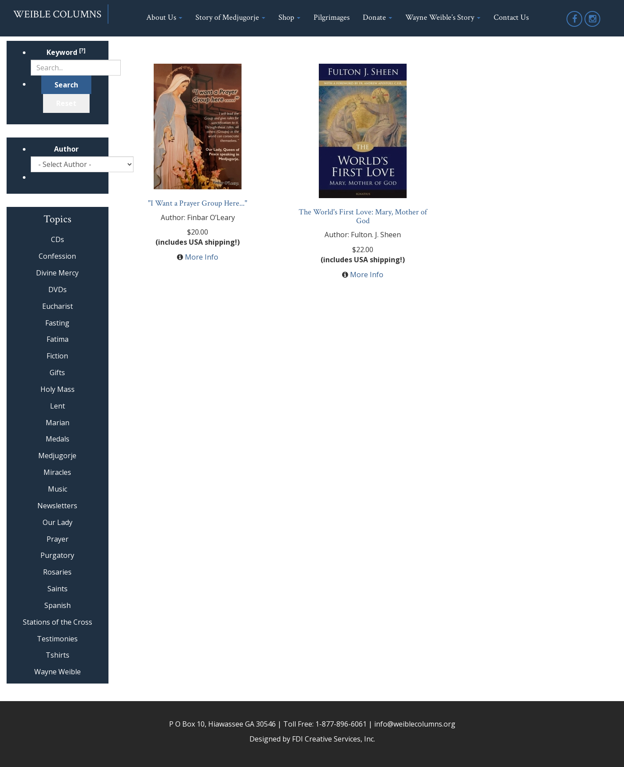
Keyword (66, 52)
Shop (289, 17)
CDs (57, 239)
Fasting (57, 323)
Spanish (57, 605)
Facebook (574, 26)
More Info (201, 257)
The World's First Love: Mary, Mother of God (363, 216)
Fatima (58, 339)
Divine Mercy (57, 273)
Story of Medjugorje (230, 17)
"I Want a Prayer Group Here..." (197, 203)
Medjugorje (57, 455)
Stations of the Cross (57, 622)
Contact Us (511, 17)
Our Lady (57, 522)
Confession (57, 256)
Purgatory (57, 555)
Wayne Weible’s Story (442, 17)
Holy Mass (57, 389)
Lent (57, 406)
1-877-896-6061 (341, 724)
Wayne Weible (57, 672)
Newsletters (57, 505)
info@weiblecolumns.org (414, 724)
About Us (164, 17)
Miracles (57, 472)
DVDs (57, 289)
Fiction (57, 356)
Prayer (58, 539)
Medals (57, 439)
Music (57, 489)
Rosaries (57, 572)
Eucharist (57, 306)
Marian (57, 422)
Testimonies (57, 639)
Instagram (592, 26)
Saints (57, 588)
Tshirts (57, 655)
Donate (377, 17)
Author (66, 149)
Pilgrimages (332, 17)
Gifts (57, 372)
